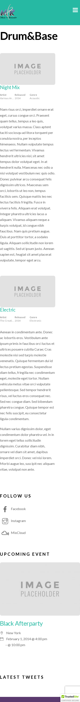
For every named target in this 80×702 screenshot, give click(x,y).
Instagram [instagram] (13, 521)
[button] (70, 698)
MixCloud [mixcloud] (13, 533)
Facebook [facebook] (13, 509)
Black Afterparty (21, 623)
